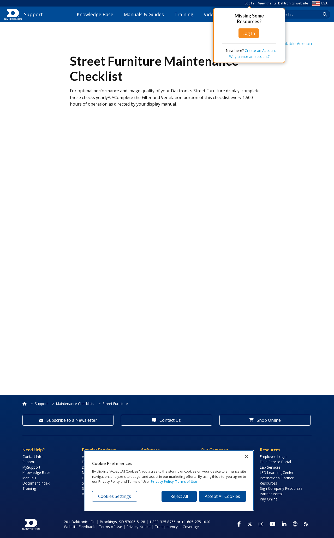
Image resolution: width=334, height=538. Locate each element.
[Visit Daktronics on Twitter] (249, 524)
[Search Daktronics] (300, 14)
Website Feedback (79, 526)
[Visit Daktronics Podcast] (295, 524)
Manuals (29, 477)
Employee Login (273, 456)
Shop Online (265, 420)
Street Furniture (115, 403)
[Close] (246, 456)
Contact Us (166, 420)
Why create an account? (249, 56)
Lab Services (270, 467)
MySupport (31, 467)
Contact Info (32, 456)
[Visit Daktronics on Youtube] (273, 524)
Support (41, 403)
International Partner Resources (277, 480)
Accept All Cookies (222, 496)
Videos (211, 14)
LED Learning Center (277, 472)
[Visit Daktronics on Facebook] (239, 524)
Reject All (179, 496)
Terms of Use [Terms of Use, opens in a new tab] (186, 481)
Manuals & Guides (144, 14)
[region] (169, 480)
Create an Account (260, 50)
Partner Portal (271, 493)
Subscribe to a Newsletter (68, 420)
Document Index (36, 483)
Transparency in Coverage (177, 526)
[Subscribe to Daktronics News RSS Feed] (306, 524)
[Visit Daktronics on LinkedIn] (284, 524)
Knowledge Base (95, 14)
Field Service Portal (275, 461)
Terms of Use (110, 526)
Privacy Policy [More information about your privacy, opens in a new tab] (162, 481)
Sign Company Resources (281, 488)
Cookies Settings (114, 496)
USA (319, 3)
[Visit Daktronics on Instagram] (261, 524)
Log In (249, 3)
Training (183, 14)
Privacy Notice (138, 526)
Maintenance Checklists (75, 403)
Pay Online (269, 499)
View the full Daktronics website (283, 3)
